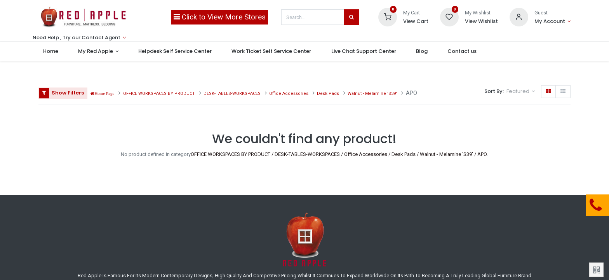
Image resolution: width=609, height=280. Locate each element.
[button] (520, 91)
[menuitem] (55, 51)
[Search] (351, 17)
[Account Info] (552, 21)
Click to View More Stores (220, 16)
